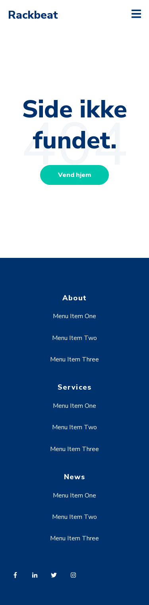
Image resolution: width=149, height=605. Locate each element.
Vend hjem (74, 175)
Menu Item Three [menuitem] (74, 359)
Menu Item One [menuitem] (74, 316)
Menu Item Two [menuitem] (74, 338)
